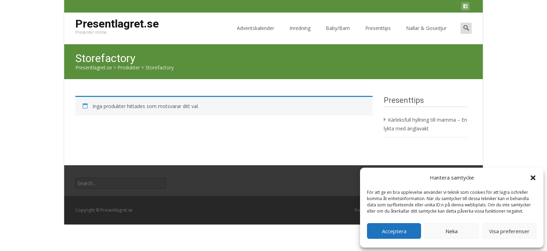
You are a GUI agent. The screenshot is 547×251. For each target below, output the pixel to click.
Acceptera (394, 231)
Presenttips (378, 34)
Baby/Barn (338, 34)
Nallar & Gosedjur (426, 34)
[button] (533, 177)
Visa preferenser (509, 231)
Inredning (300, 34)
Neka (451, 231)
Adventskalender (255, 34)
